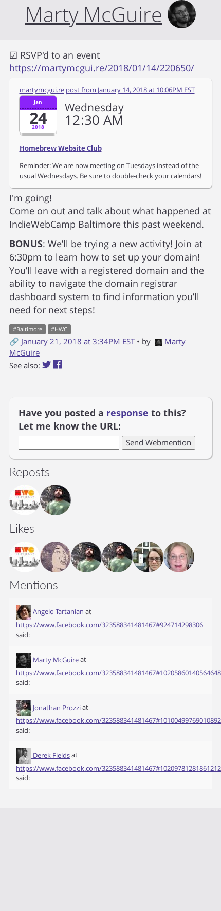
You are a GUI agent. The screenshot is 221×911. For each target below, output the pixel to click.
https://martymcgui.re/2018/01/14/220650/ (101, 68)
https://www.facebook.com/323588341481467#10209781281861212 (118, 768)
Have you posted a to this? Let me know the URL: (102, 419)
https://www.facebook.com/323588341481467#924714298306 (109, 624)
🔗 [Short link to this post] (14, 341)
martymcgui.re (42, 90)
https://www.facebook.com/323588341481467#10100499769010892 (118, 720)
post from (130, 90)
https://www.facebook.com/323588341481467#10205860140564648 (118, 672)
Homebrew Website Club (61, 148)
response (127, 412)
